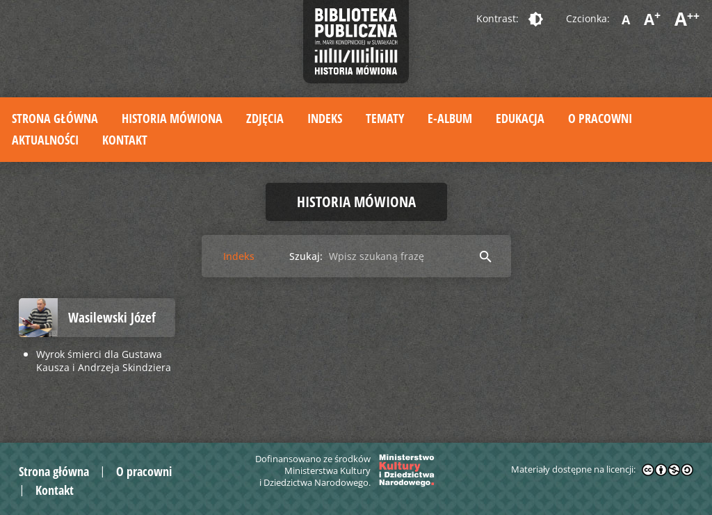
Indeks (324, 118)
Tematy (385, 118)
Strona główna (55, 118)
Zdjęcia (265, 118)
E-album (450, 118)
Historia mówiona (172, 118)
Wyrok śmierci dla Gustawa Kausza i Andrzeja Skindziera (103, 361)
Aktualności (45, 139)
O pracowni (600, 118)
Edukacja (520, 118)
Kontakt (124, 139)
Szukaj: (306, 256)
